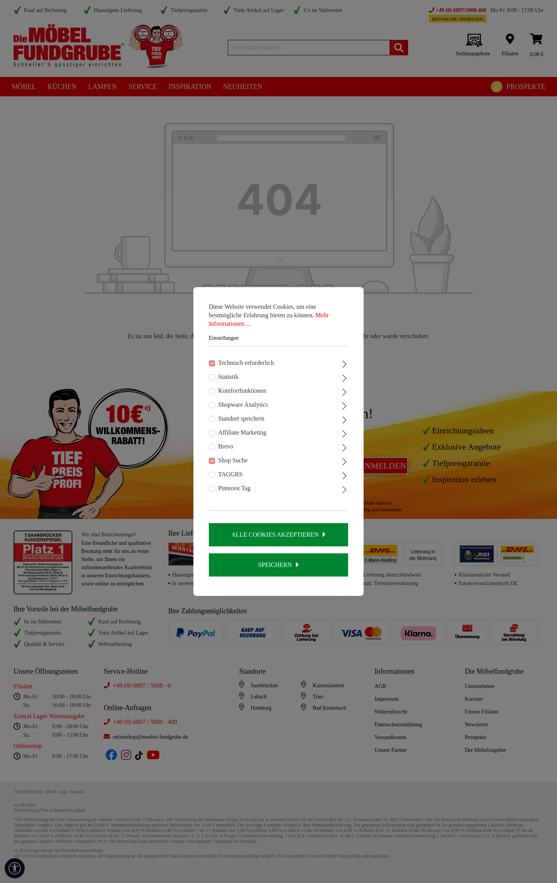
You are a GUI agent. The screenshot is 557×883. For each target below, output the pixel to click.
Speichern (275, 564)
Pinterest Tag (234, 488)
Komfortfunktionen (242, 390)
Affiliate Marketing (242, 432)
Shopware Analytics (243, 404)
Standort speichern (241, 418)
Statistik (228, 376)
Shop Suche (233, 460)
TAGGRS (230, 474)
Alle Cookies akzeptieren (275, 534)
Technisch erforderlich (246, 362)
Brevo (225, 446)
